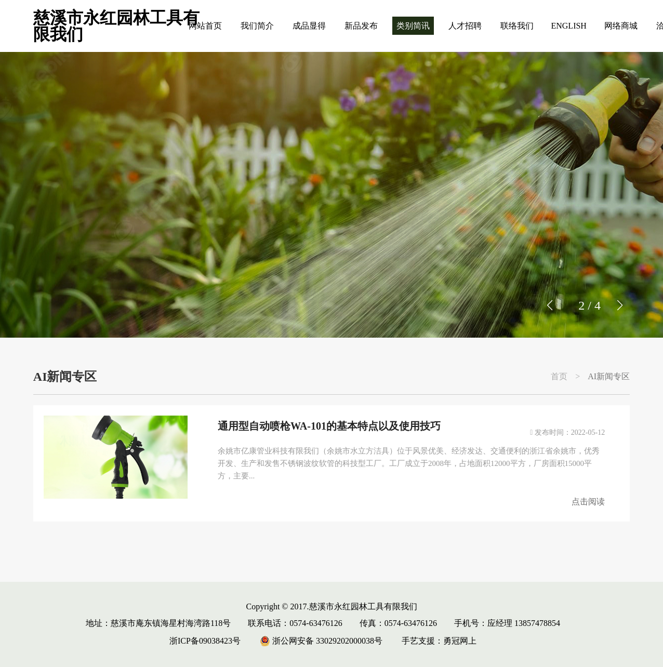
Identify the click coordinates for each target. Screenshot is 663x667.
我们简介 (257, 25)
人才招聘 (465, 25)
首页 (559, 376)
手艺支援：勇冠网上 (439, 640)
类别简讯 (413, 25)
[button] (620, 305)
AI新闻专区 (609, 376)
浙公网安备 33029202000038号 (321, 640)
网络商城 (621, 25)
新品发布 (361, 25)
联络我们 (517, 25)
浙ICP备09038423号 (205, 640)
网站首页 (205, 25)
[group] (331, 195)
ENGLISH (568, 25)
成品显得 (309, 25)
